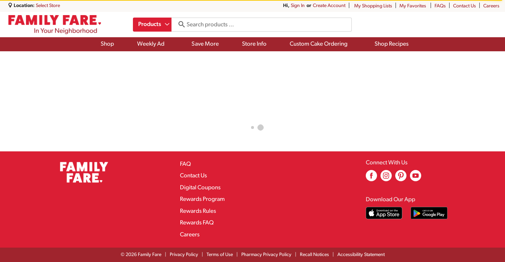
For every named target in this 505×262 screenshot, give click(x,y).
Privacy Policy (184, 254)
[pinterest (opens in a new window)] (400, 178)
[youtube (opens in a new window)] (415, 178)
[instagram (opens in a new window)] (386, 178)
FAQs (440, 6)
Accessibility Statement (361, 254)
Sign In (298, 5)
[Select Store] (48, 5)
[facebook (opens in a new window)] (371, 178)
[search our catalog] (180, 25)
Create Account (329, 5)
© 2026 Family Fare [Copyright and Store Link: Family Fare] (141, 254)
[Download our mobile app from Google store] (429, 213)
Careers (491, 6)
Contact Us (464, 6)
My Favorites (413, 6)
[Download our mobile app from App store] (384, 213)
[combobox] (152, 25)
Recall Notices (314, 254)
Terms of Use (220, 254)
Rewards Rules (198, 211)
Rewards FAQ (197, 223)
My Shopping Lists (373, 6)
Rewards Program (202, 199)
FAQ (185, 164)
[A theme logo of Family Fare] (54, 24)
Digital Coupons (200, 188)
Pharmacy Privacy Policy (266, 254)
